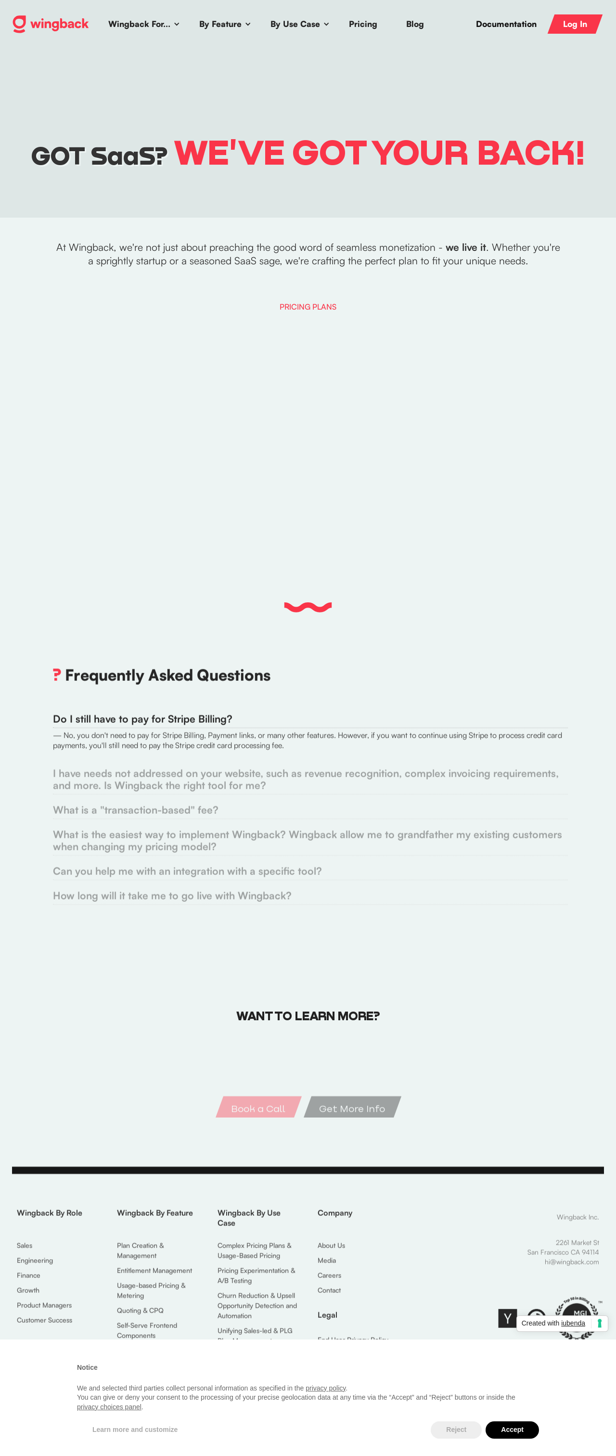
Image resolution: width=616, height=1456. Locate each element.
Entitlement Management (154, 1279)
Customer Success (44, 1329)
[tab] (308, 743)
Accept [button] (512, 1429)
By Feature (220, 24)
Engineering (35, 1269)
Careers (329, 1284)
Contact (329, 1299)
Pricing (363, 24)
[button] (144, 24)
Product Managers (44, 1314)
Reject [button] (456, 1429)
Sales (24, 1254)
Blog (415, 24)
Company (335, 1221)
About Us (331, 1254)
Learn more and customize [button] (135, 1429)
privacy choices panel (109, 1407)
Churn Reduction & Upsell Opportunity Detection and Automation (257, 1314)
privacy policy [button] (326, 1388)
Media (327, 1269)
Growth (28, 1299)
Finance (28, 1284)
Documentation (506, 24)
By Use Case (295, 24)
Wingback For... (139, 24)
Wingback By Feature (155, 1221)
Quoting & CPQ (140, 1319)
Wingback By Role (49, 1221)
